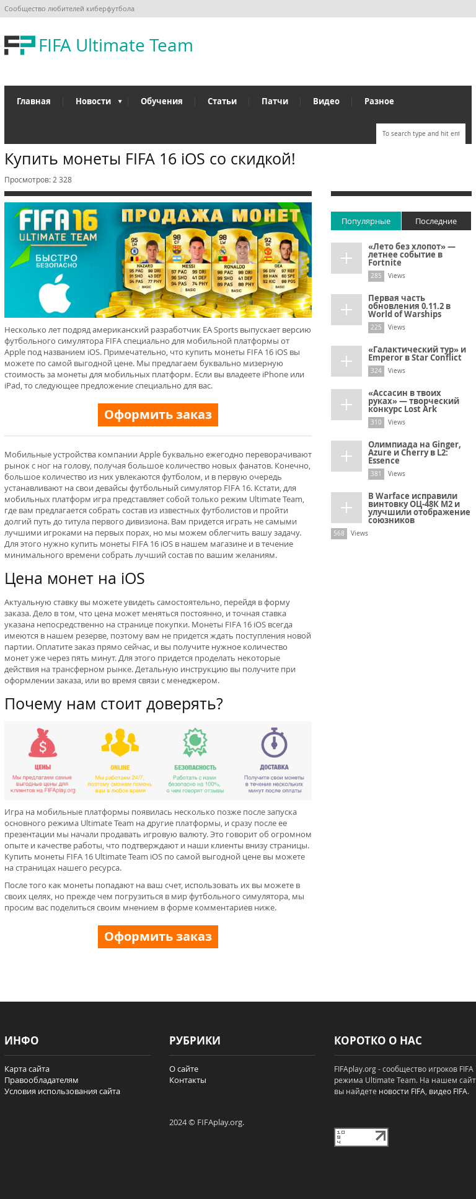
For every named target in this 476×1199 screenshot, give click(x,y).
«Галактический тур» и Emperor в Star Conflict (417, 353)
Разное (379, 101)
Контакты (187, 1079)
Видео (326, 101)
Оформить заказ (158, 414)
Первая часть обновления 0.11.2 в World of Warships (409, 306)
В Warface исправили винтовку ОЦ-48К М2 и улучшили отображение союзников (419, 508)
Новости (92, 104)
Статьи (222, 101)
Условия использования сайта (62, 1091)
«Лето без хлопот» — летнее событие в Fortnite (412, 254)
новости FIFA (402, 1091)
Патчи (275, 101)
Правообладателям (41, 1079)
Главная (34, 101)
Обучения (162, 101)
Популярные (366, 221)
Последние (436, 221)
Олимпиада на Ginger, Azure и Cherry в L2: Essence (414, 452)
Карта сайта (27, 1068)
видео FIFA (448, 1091)
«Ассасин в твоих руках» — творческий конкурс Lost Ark (413, 401)
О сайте (183, 1068)
